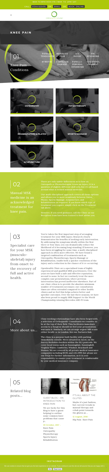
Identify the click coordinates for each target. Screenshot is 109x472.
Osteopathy (32, 106)
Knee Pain (48, 383)
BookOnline (76, 6)
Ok (50, 469)
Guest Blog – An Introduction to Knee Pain (54, 356)
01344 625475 (39, 6)
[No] (106, 467)
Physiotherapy (77, 106)
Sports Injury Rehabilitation (50, 394)
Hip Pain (77, 375)
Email (57, 6)
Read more (57, 469)
